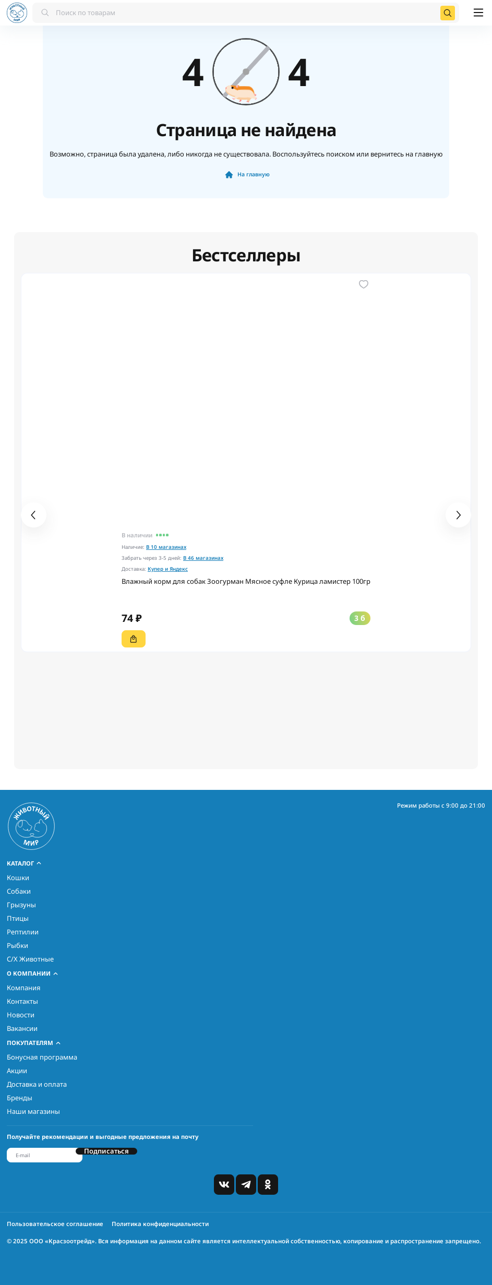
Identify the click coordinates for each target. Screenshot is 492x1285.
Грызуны (21, 904)
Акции (17, 1070)
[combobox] (245, 13)
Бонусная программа (42, 1057)
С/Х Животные (30, 959)
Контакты (22, 1001)
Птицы (18, 918)
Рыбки (17, 945)
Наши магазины (33, 1111)
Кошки (18, 877)
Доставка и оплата (37, 1084)
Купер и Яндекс (168, 569)
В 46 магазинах (203, 558)
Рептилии (23, 931)
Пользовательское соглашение (55, 1224)
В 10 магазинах (166, 547)
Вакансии (22, 1028)
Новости (20, 1014)
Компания (24, 987)
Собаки (19, 891)
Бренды (19, 1097)
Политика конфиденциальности (160, 1224)
